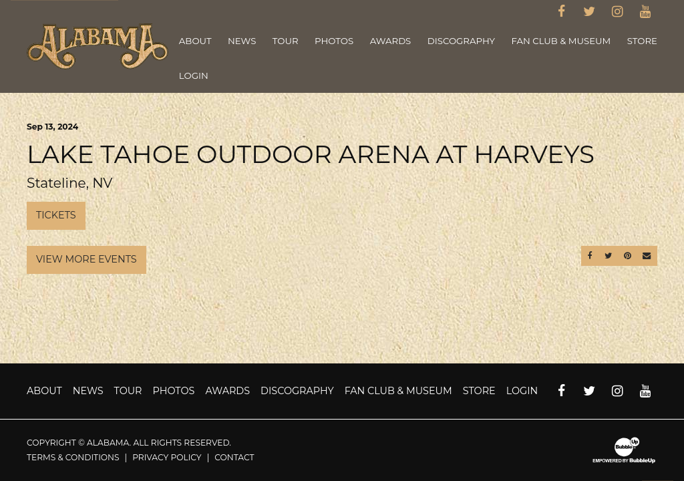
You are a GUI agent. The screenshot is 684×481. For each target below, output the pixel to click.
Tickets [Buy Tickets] (56, 215)
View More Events (86, 259)
